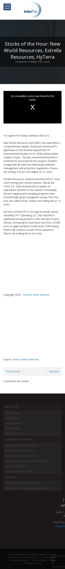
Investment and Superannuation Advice (27, 488)
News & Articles (14, 423)
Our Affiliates (12, 413)
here (46, 135)
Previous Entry (13, 371)
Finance (11, 477)
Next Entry (54, 371)
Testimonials (12, 418)
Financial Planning (19, 439)
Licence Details (49, 557)
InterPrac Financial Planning (20, 445)
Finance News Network (36, 294)
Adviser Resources (15, 466)
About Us (12, 407)
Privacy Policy (39, 560)
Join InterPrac (12, 428)
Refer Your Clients (15, 433)
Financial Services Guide (18, 471)
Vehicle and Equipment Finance (22, 483)
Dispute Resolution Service (40, 562)
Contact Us (12, 557)
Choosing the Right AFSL (19, 450)
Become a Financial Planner (21, 455)
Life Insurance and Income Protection (26, 461)
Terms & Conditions (19, 560)
